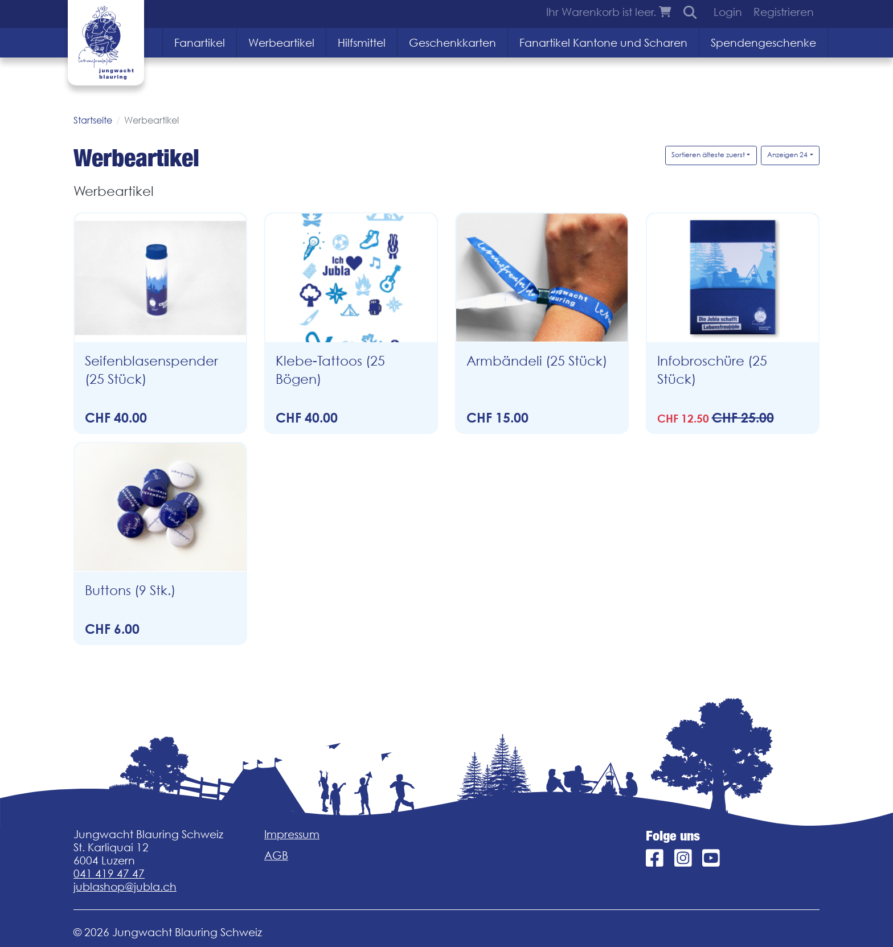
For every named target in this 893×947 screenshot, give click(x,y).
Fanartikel (199, 42)
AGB (276, 855)
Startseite (92, 120)
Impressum (291, 834)
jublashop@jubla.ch (125, 886)
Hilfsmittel (362, 42)
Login (728, 12)
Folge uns (673, 836)
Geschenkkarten (452, 42)
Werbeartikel (281, 42)
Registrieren (783, 12)
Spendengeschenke (763, 42)
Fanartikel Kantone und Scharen (603, 42)
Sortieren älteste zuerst (708, 154)
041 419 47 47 (109, 873)
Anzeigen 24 (787, 154)
